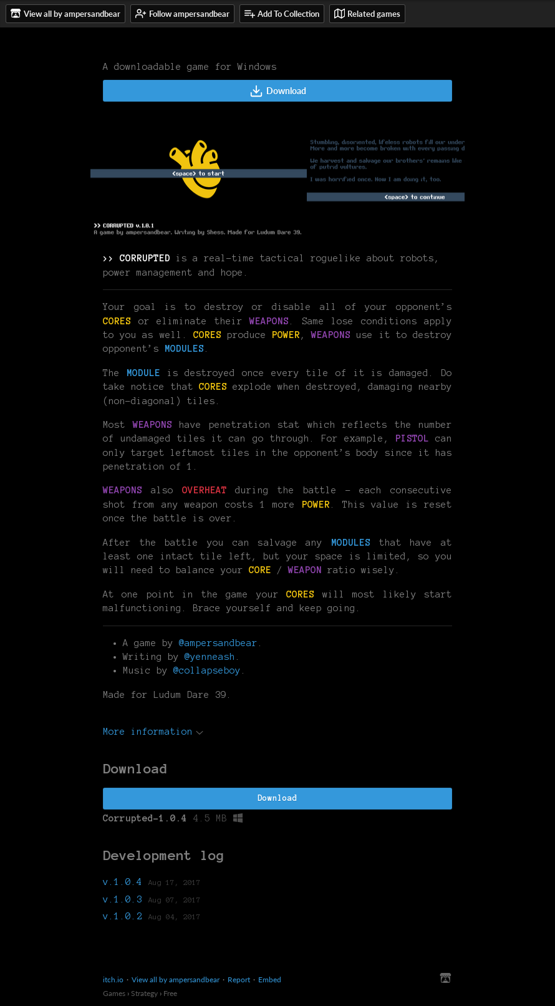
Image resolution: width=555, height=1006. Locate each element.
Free (170, 993)
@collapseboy (207, 670)
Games (114, 993)
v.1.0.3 (122, 899)
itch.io (113, 979)
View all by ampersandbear (176, 979)
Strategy (144, 993)
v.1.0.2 (122, 916)
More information (153, 732)
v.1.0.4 (122, 882)
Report (239, 979)
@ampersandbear (218, 643)
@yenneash (210, 657)
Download (277, 91)
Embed (269, 979)
